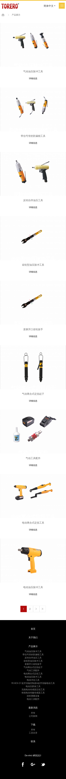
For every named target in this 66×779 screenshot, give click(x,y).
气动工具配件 (33, 670)
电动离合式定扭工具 (33, 673)
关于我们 (33, 637)
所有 (33, 712)
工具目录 (33, 732)
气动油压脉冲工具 (33, 651)
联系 (33, 741)
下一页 (36, 609)
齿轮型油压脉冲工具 (33, 661)
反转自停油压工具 (33, 657)
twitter (43, 764)
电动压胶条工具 (33, 686)
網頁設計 (37, 755)
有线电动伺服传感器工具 (33, 692)
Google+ (33, 764)
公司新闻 (33, 716)
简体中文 (49, 5)
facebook (23, 764)
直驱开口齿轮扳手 (33, 664)
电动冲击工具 (33, 680)
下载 (33, 724)
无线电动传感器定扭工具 (33, 689)
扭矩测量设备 (33, 696)
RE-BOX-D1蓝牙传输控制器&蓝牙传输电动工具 (33, 683)
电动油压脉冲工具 (33, 676)
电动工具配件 (33, 699)
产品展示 (33, 646)
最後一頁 (42, 609)
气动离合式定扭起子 (33, 667)
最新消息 (33, 707)
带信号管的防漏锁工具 (33, 654)
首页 (3, 15)
